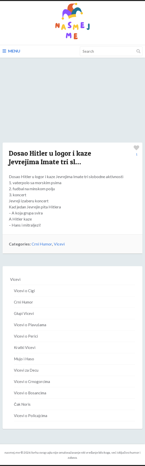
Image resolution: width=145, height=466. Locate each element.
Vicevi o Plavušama (30, 324)
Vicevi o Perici (26, 336)
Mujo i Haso (24, 359)
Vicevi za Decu (26, 370)
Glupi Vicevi (24, 313)
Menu (11, 50)
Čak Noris (22, 404)
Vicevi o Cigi (24, 290)
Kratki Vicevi (24, 347)
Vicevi (59, 243)
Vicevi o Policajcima (30, 415)
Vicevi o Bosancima (30, 393)
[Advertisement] (72, 105)
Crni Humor (42, 243)
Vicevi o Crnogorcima (32, 381)
